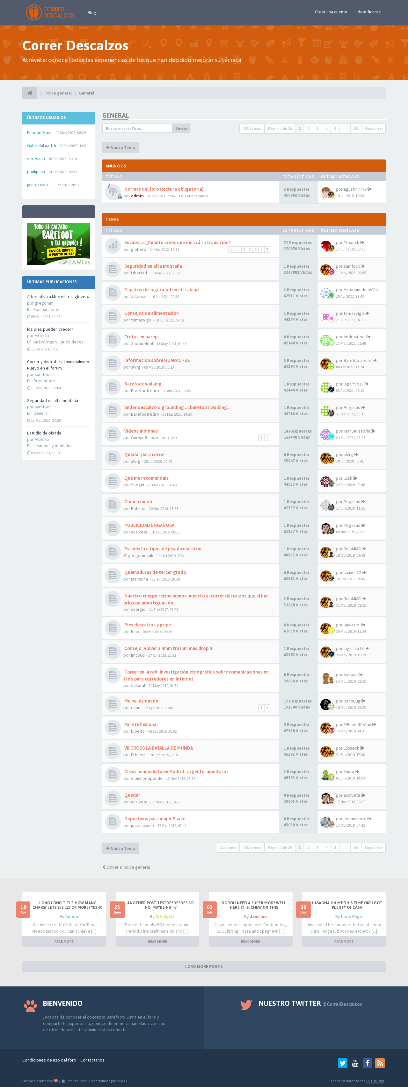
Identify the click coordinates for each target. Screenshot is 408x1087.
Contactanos (92, 1060)
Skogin (137, 485)
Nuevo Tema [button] (120, 147)
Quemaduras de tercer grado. (155, 572)
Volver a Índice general (126, 867)
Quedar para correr (144, 454)
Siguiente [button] (373, 128)
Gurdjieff (139, 438)
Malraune (139, 579)
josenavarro (142, 825)
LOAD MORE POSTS (204, 966)
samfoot (352, 266)
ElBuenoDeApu (357, 724)
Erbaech (351, 242)
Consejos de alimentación (151, 313)
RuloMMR (352, 549)
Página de (280, 128)
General (40, 413)
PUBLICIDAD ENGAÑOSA (148, 525)
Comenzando (137, 501)
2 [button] (309, 128)
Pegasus (352, 407)
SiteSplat (165, 916)
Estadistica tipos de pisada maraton (162, 549)
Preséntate (44, 381)
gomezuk (144, 555)
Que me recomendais (146, 478)
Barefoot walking (142, 384)
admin (137, 196)
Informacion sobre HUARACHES (156, 360)
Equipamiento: (47, 309)
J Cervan (139, 296)
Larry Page (351, 916)
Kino (135, 631)
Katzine (138, 508)
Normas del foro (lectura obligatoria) (163, 189)
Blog (92, 12)
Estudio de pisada (44, 433)
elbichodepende (147, 778)
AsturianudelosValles (363, 290)
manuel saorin (357, 431)
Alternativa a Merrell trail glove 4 (58, 297)
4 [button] (326, 128)
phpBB (122, 1080)
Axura (349, 771)
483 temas (252, 128)
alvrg (136, 367)
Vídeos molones (140, 431)
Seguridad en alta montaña (52, 400)
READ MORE (64, 941)
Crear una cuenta (331, 12)
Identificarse (369, 12)
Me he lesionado (140, 701)
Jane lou (258, 916)
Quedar (131, 795)
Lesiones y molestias (53, 445)
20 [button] (356, 128)
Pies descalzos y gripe (147, 625)
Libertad (139, 273)
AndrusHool (142, 343)
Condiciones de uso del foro (49, 1060)
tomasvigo (141, 320)
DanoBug (352, 701)
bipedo (138, 731)
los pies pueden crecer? (50, 329)
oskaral (138, 685)
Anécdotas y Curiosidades (58, 342)
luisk (348, 478)
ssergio (138, 609)
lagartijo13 (354, 384)
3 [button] (317, 128)
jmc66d (138, 655)
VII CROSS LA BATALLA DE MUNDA (158, 748)
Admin (71, 916)
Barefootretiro (358, 360)
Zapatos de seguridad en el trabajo (161, 289)
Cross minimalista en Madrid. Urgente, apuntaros (176, 771)
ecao (136, 707)
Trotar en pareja (141, 337)
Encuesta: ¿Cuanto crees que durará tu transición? (177, 242)
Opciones (228, 847)
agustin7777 (355, 189)
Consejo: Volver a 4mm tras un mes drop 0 (167, 648)
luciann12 (352, 572)
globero (138, 249)
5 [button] (335, 128)
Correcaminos (196, 196)
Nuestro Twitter (310, 1003)
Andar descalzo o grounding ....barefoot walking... (177, 407)
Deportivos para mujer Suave (154, 818)
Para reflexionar (140, 724)
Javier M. (352, 625)
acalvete (139, 532)
